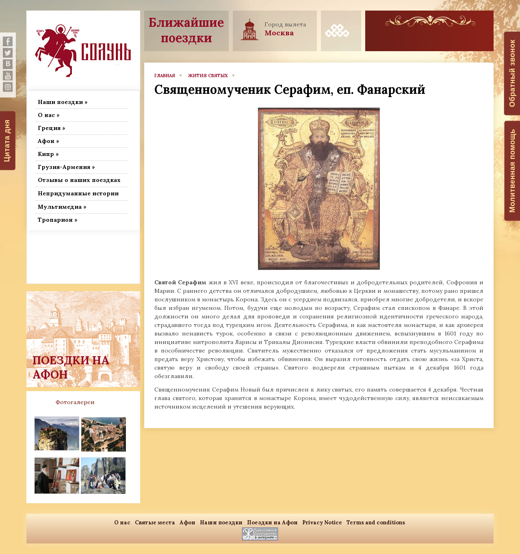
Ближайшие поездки (186, 30)
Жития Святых (208, 75)
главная (164, 75)
